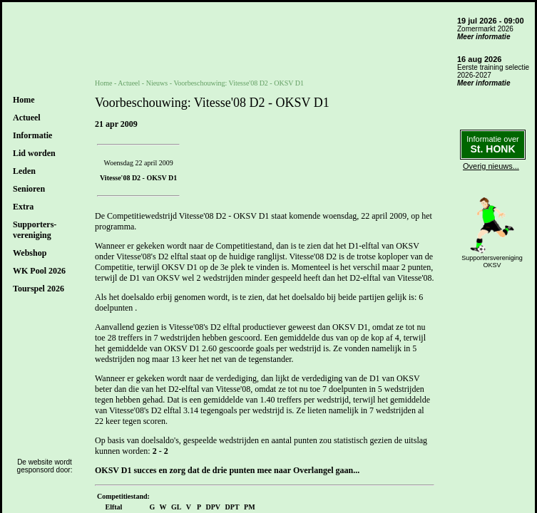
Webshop (29, 253)
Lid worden (34, 153)
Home (24, 100)
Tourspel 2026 (38, 289)
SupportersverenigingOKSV (492, 261)
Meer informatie (483, 37)
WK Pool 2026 (39, 271)
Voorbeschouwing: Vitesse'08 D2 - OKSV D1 (238, 83)
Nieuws (157, 83)
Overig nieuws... (491, 166)
